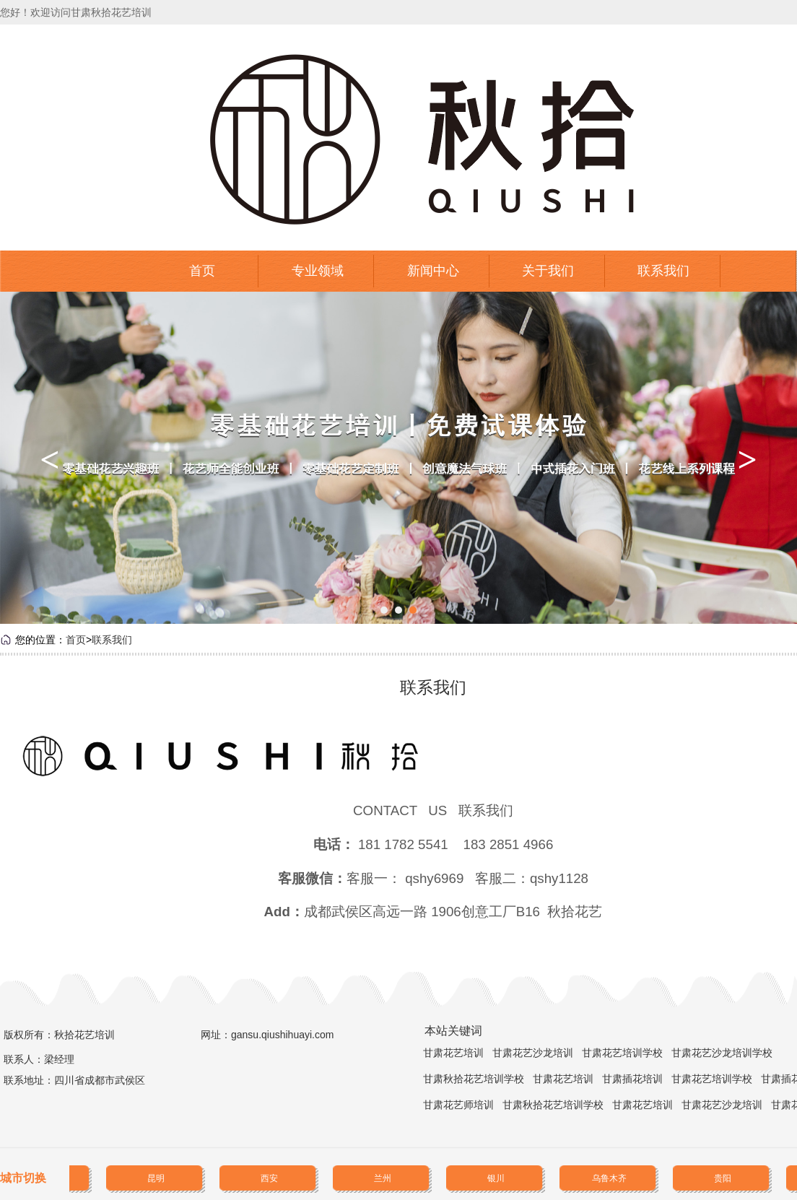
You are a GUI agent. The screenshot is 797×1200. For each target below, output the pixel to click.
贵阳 (723, 1178)
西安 (270, 1178)
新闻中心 (433, 271)
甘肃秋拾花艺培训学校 (473, 1078)
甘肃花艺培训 (453, 1052)
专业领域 (318, 271)
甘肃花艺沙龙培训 (532, 1052)
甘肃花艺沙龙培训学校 (721, 1052)
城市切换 (23, 1178)
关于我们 (548, 271)
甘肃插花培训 (632, 1078)
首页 (202, 271)
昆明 (156, 1178)
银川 (496, 1178)
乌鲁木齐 (610, 1178)
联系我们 (663, 271)
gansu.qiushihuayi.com (282, 1034)
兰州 (383, 1178)
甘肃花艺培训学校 (622, 1052)
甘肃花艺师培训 (458, 1104)
